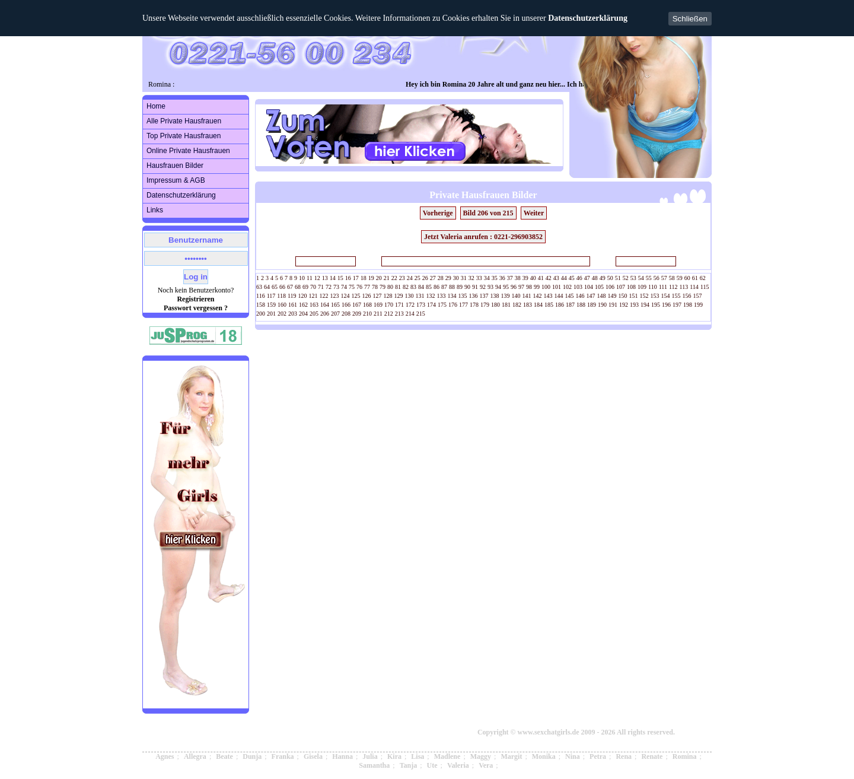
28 (441, 278)
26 (425, 278)
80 (390, 287)
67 (290, 287)
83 (413, 287)
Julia (369, 756)
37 (510, 278)
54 (641, 278)
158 (260, 304)
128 (388, 295)
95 (506, 287)
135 (462, 295)
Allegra (195, 756)
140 (516, 295)
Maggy (480, 756)
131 (420, 295)
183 (527, 304)
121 (313, 295)
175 (442, 304)
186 (559, 304)
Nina (572, 756)
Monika (544, 756)
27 (433, 278)
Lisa (417, 756)
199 (698, 304)
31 (464, 278)
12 (317, 278)
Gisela (313, 756)
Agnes (164, 756)
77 (367, 287)
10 (302, 278)
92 (483, 287)
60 (687, 278)
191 (612, 304)
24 (410, 278)
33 (479, 278)
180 (495, 304)
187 (570, 304)
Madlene (447, 756)
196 (666, 304)
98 (529, 287)
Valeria (458, 765)
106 (610, 287)
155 (676, 295)
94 (498, 287)
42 (549, 278)
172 (410, 304)
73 (336, 287)
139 (505, 295)
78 (375, 287)
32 (471, 278)
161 (292, 304)
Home (155, 106)
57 (664, 278)
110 (652, 287)
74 (344, 287)
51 (618, 278)
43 (556, 278)
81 (398, 287)
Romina (685, 756)
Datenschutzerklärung (587, 18)
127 (377, 295)
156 (687, 295)
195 (655, 304)
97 (521, 287)
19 (371, 278)
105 (599, 287)
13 (325, 278)
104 (588, 287)
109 (642, 287)
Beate (224, 756)
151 (633, 295)
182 (516, 304)
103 (577, 287)
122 (324, 295)
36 (502, 278)
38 (518, 278)
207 (335, 313)
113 (684, 287)
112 (673, 287)
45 (572, 278)
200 (260, 313)
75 (352, 287)
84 (421, 287)
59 (680, 278)
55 (649, 278)
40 (533, 278)
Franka (283, 756)
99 (537, 287)
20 (379, 278)
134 (452, 295)
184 (538, 304)
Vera (486, 765)
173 (420, 304)
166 (346, 304)
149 (612, 295)
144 (559, 295)
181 (506, 304)
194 (644, 304)
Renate (651, 756)
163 (314, 304)
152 (644, 295)
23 (402, 278)
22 (394, 278)
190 (602, 304)
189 (591, 304)
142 (537, 295)
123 (334, 295)
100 (545, 287)
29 (448, 278)
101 (556, 287)
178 (474, 304)
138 (494, 295)
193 (634, 304)
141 (526, 295)
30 (456, 278)
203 (292, 313)
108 (631, 287)
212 (388, 313)
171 (399, 304)
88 (452, 287)
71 (321, 287)
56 (656, 278)
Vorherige (438, 213)
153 (655, 295)
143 (548, 295)
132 (430, 295)
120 (302, 295)
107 (620, 287)
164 (324, 304)
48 (595, 278)
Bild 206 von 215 (488, 213)
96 (514, 287)
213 (399, 313)
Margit (511, 756)
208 (346, 313)
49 (603, 278)
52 (626, 278)
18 (364, 278)
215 (420, 313)
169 (378, 304)
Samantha (374, 765)
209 (356, 313)
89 (460, 287)
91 (475, 287)
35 (495, 278)
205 (314, 313)
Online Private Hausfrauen (188, 151)
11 (310, 278)
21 (387, 278)
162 (303, 304)
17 (356, 278)
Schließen (690, 18)
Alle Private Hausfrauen (183, 121)
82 (406, 287)
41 (541, 278)
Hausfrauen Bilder (174, 165)
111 (663, 287)
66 (282, 287)
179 (484, 304)
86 (436, 287)
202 (282, 313)
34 (487, 278)
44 (564, 278)
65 (275, 287)
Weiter (534, 213)
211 (378, 313)
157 (697, 295)
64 (267, 287)
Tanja (409, 765)
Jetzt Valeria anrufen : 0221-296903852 (483, 237)
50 (610, 278)
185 (548, 304)
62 (703, 278)
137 (484, 295)
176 (452, 304)
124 (345, 295)
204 (303, 313)
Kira (394, 756)
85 (429, 287)
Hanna (342, 756)
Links (154, 210)
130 (409, 295)
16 (348, 278)
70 (313, 287)
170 (388, 304)
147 (591, 295)
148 (601, 295)
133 (441, 295)
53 (633, 278)
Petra (597, 756)
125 (356, 295)
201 (271, 313)
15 (340, 278)
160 (282, 304)
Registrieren (195, 299)
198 (687, 304)
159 (271, 304)
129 (398, 295)
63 (259, 287)
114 (694, 287)
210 (367, 313)
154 (665, 295)
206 (324, 313)
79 (382, 287)
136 (473, 295)
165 (335, 304)
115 (704, 287)
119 (292, 295)
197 (677, 304)
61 (695, 278)
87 (444, 287)
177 (463, 304)
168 (367, 304)
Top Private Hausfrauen (183, 136)
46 (579, 278)
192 (623, 304)
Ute (432, 765)
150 (623, 295)
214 (410, 313)
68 (298, 287)
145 (569, 295)
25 (417, 278)
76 (359, 287)
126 (366, 295)
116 (260, 295)
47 (587, 278)
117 (271, 295)
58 (672, 278)
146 (580, 295)
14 (333, 278)
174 (431, 304)
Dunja (252, 756)
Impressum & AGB (175, 180)
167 (356, 304)
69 (305, 287)
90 (467, 287)
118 (281, 295)
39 (525, 278)
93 (490, 287)
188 (580, 304)
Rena (624, 756)
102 (567, 287)
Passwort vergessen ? (196, 308)
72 (329, 287)
